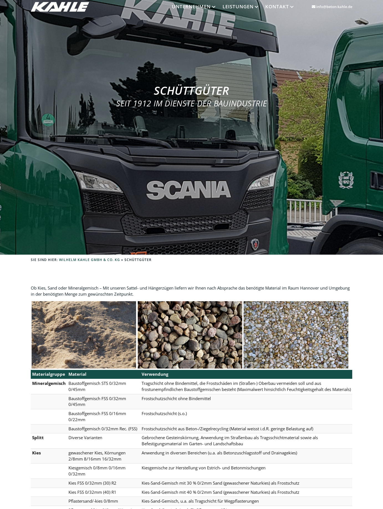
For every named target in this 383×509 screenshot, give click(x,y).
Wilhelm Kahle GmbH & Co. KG (89, 259)
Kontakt (277, 6)
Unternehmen (191, 6)
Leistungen (238, 6)
